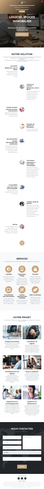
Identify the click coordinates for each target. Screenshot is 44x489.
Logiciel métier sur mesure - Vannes (21, 485)
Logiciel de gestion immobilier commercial (20, 483)
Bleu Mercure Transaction (26, 486)
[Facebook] (22, 478)
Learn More (22, 11)
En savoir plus (22, 34)
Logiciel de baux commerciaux (33, 482)
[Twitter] (19, 478)
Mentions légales (22, 480)
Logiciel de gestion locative (9, 482)
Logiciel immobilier (7, 483)
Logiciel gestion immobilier (14, 484)
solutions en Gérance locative (27, 484)
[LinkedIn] (25, 478)
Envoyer (22, 466)
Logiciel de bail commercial (21, 482)
